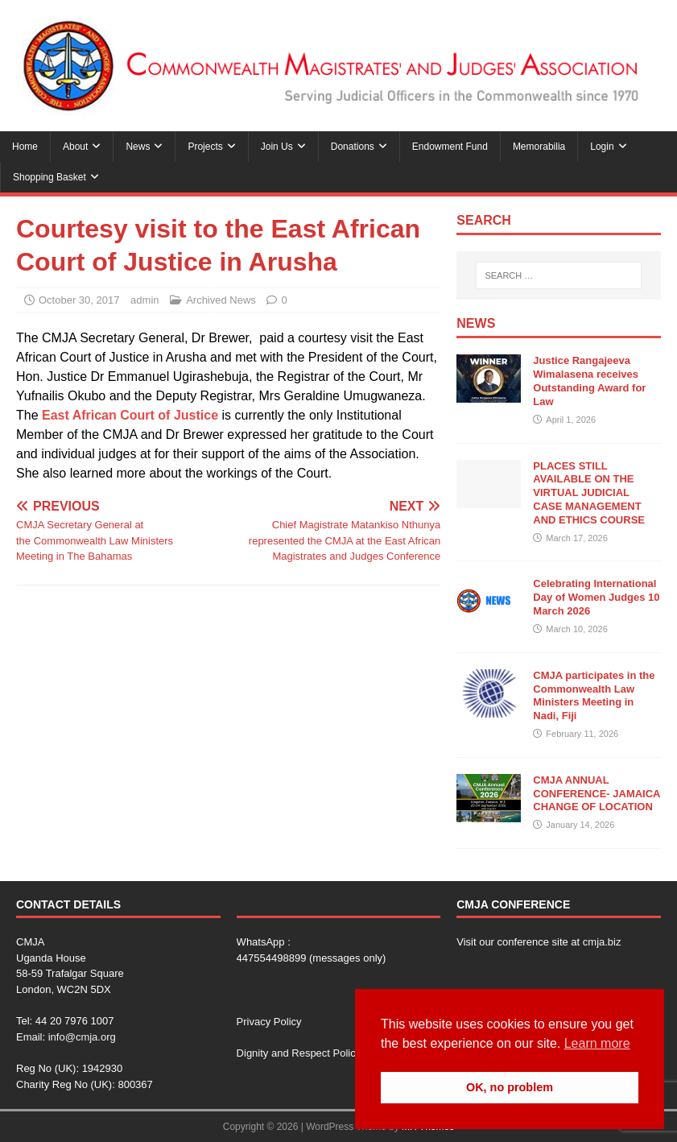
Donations (352, 146)
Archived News (221, 300)
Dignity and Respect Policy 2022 (312, 1053)
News (138, 146)
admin (144, 300)
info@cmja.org (82, 1037)
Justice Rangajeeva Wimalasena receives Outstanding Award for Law (589, 381)
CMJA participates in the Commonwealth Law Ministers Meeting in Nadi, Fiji (593, 695)
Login (601, 146)
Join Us (277, 146)
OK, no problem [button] (509, 1087)
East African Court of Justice (130, 415)
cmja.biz (602, 942)
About (75, 146)
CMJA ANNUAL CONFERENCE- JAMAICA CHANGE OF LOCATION (596, 793)
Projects (205, 146)
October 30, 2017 (79, 300)
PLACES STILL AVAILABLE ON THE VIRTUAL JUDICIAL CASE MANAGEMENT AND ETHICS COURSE (589, 493)
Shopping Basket (49, 177)
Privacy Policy (269, 1022)
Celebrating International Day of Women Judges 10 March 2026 (596, 597)
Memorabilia (539, 146)
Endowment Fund (450, 146)
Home (25, 146)
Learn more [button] (597, 1043)
